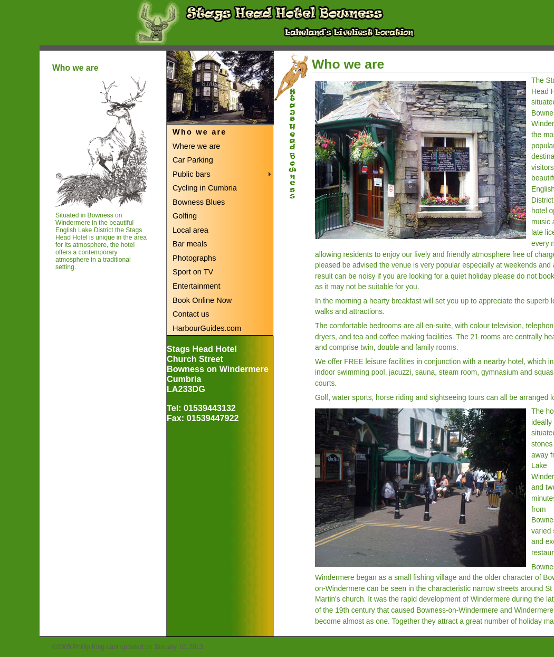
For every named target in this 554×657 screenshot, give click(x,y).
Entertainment (196, 286)
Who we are (200, 132)
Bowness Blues (199, 202)
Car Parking (193, 160)
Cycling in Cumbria (205, 188)
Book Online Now (202, 300)
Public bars (192, 174)
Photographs (194, 258)
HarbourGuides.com (207, 328)
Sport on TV (193, 272)
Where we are (196, 146)
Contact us (191, 314)
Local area (190, 230)
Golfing (185, 216)
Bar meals (190, 244)
